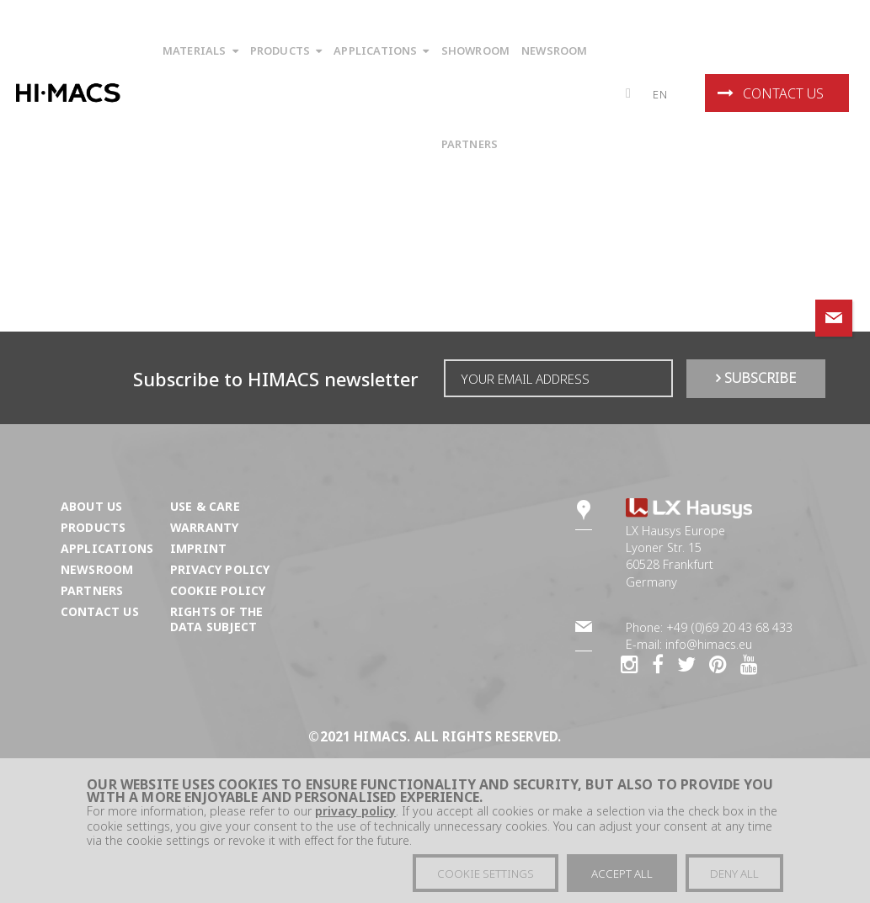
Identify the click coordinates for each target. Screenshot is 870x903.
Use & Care (205, 506)
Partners (92, 590)
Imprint (198, 548)
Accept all (622, 873)
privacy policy (355, 811)
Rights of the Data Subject (216, 619)
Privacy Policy (220, 569)
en (660, 94)
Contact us (771, 93)
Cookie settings (485, 873)
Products (93, 527)
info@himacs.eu (708, 644)
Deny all (734, 873)
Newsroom (97, 569)
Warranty (204, 527)
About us (91, 506)
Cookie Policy (217, 590)
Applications (107, 548)
